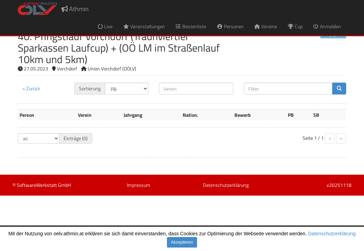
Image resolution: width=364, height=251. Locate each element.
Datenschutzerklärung (332, 233)
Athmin (75, 9)
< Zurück (31, 88)
